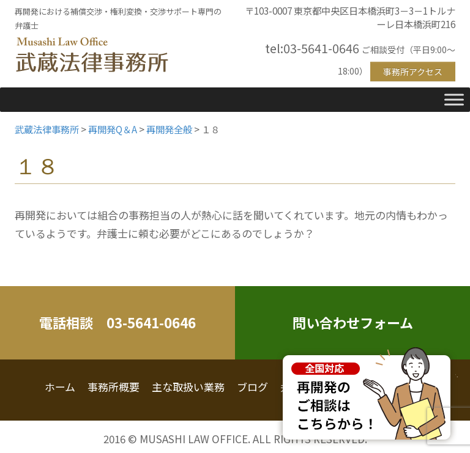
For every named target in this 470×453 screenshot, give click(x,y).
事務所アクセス (412, 71)
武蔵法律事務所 (92, 55)
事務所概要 (114, 386)
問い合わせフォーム (353, 322)
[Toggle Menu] (454, 99)
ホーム (60, 386)
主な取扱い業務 (188, 386)
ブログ (252, 386)
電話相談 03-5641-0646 (117, 322)
